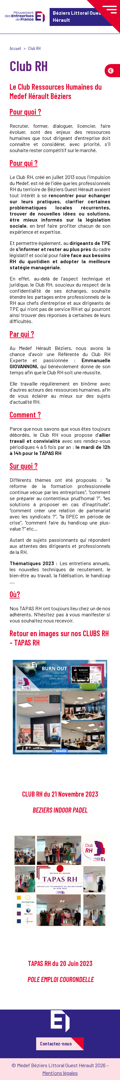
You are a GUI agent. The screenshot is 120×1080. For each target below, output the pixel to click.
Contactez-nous (56, 1043)
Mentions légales (60, 1073)
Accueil (15, 48)
